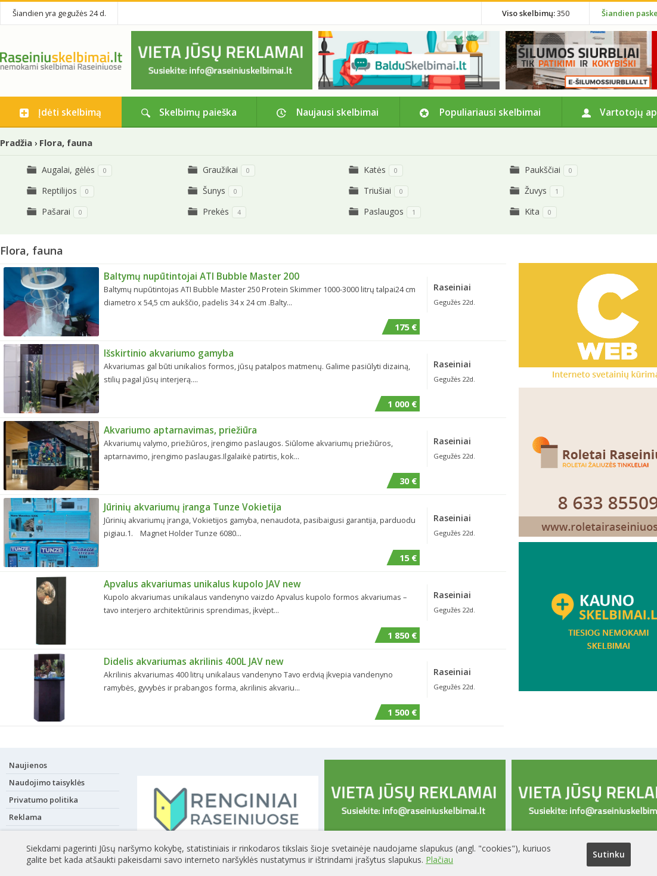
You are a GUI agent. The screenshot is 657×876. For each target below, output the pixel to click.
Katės (375, 169)
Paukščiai (542, 169)
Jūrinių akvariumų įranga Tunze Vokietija (192, 507)
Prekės (216, 211)
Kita (532, 211)
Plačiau (439, 858)
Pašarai (56, 211)
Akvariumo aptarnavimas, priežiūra (180, 430)
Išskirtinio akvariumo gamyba (169, 353)
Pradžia (16, 142)
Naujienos (28, 764)
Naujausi (337, 112)
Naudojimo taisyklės (47, 781)
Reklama (25, 816)
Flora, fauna (65, 142)
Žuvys (536, 190)
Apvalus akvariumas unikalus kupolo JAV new (202, 584)
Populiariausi (490, 112)
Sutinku (608, 854)
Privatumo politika (43, 799)
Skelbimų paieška (198, 112)
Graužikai (220, 169)
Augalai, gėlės (68, 169)
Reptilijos (59, 190)
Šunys (214, 190)
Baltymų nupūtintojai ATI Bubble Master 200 (201, 276)
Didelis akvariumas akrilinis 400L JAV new (194, 661)
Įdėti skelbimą (69, 112)
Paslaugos (384, 211)
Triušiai (377, 190)
